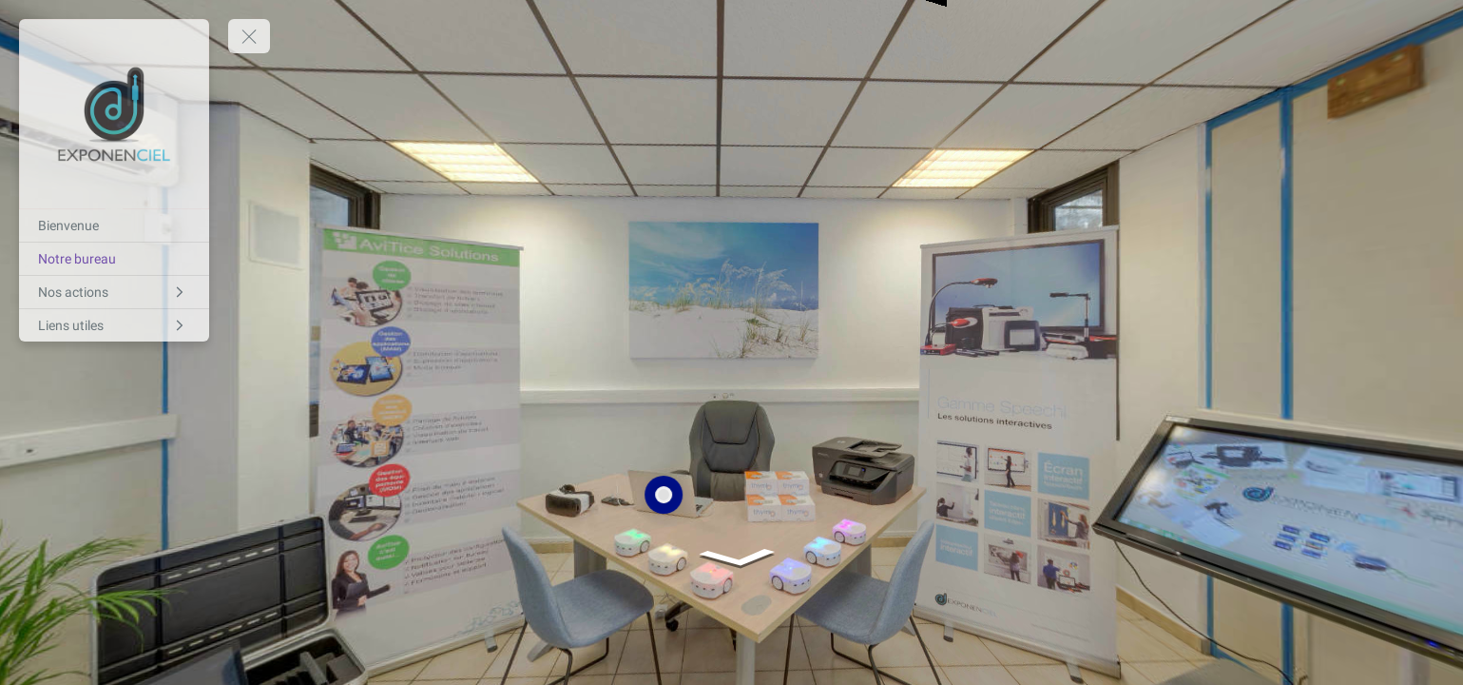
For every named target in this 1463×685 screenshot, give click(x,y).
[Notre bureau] (114, 259)
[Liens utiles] (114, 325)
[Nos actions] (114, 292)
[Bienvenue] (114, 225)
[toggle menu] (249, 36)
